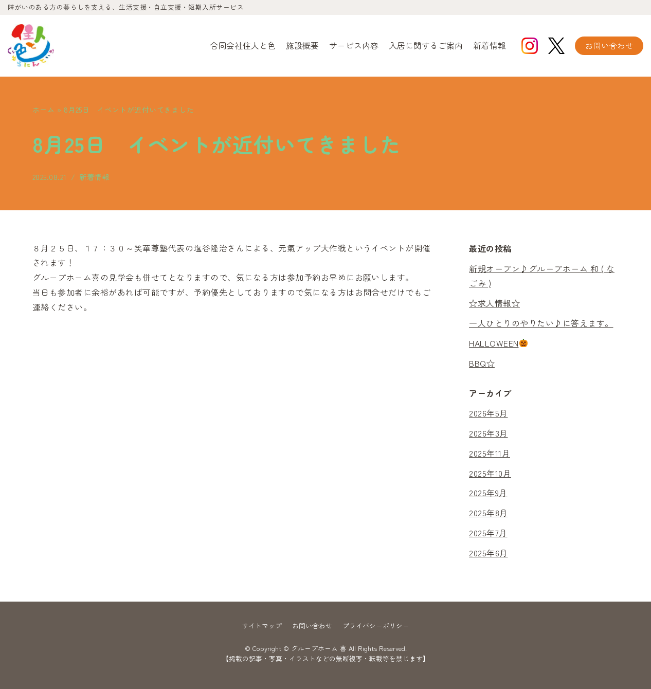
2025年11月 (489, 453)
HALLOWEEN (498, 343)
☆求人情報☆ (494, 303)
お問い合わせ (609, 45)
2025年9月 (488, 493)
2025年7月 (488, 533)
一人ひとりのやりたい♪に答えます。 (541, 323)
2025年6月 (488, 553)
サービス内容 (353, 45)
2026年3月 (488, 433)
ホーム (43, 109)
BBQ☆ (482, 363)
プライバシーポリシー (375, 625)
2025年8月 (488, 512)
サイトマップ (262, 625)
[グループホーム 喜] (31, 46)
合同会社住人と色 (243, 45)
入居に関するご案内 (426, 45)
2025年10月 (490, 473)
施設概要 (302, 45)
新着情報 (489, 45)
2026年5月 (488, 413)
